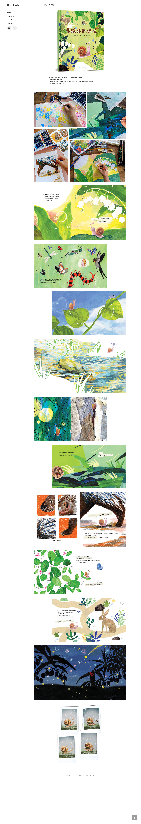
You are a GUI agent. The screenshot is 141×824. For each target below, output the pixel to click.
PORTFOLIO (10, 16)
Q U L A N (13, 5)
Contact (9, 20)
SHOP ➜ (9, 23)
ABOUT (9, 13)
